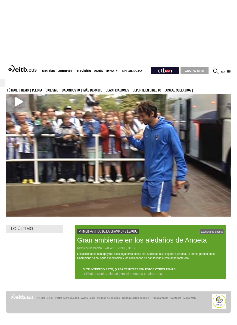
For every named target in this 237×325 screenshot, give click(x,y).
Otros (110, 71)
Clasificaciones (117, 90)
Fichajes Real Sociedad (101, 274)
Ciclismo (52, 90)
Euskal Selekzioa (178, 90)
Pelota (37, 90)
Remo (25, 90)
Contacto (175, 298)
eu (223, 71)
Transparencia (159, 298)
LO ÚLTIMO (22, 228)
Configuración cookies (135, 298)
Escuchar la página (212, 231)
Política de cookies (108, 298)
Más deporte (92, 90)
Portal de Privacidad (67, 298)
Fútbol (12, 90)
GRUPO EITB (194, 71)
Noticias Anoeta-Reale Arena (141, 274)
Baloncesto (71, 90)
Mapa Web (189, 298)
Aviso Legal (88, 298)
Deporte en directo (147, 90)
